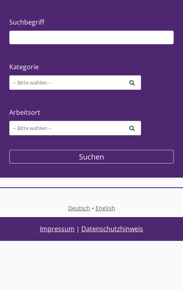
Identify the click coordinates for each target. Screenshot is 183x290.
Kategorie (24, 66)
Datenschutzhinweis (112, 228)
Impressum (57, 228)
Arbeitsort (24, 112)
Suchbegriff (26, 22)
